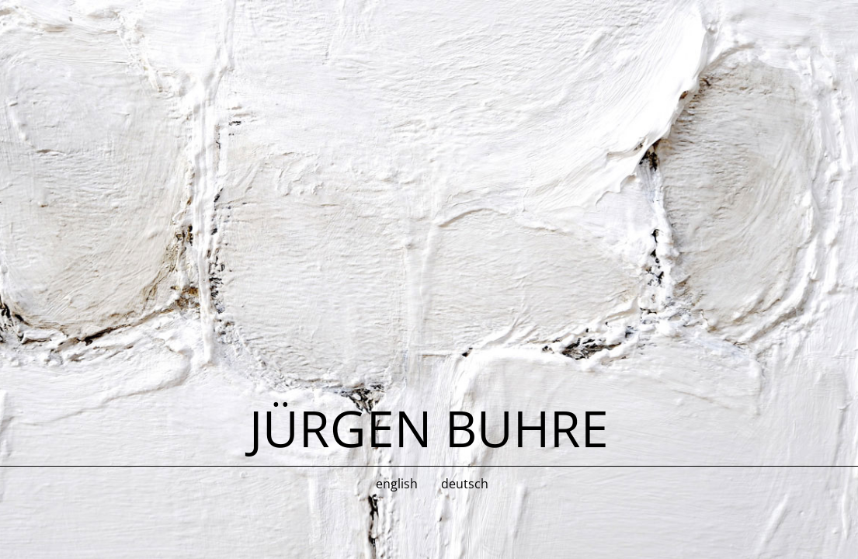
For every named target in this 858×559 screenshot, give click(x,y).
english (397, 483)
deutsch (464, 483)
